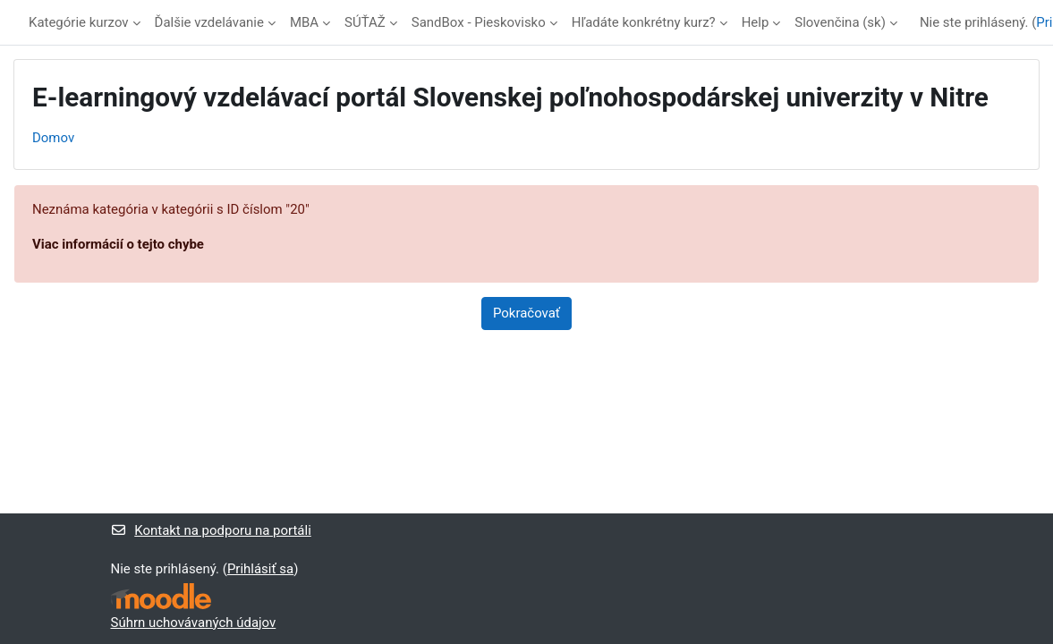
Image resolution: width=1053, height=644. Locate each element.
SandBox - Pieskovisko (479, 22)
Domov (53, 138)
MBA (304, 22)
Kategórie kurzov (79, 22)
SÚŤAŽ (365, 22)
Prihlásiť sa (260, 569)
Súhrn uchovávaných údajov (193, 622)
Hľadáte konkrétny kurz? (644, 22)
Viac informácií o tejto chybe (118, 244)
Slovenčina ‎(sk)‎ (840, 22)
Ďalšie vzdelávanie (209, 22)
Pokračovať (526, 313)
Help (755, 22)
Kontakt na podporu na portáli (211, 530)
